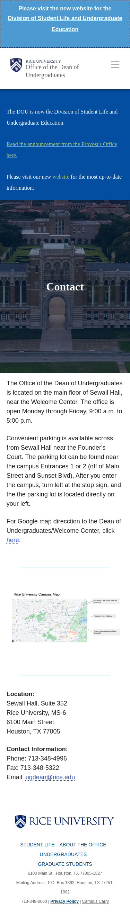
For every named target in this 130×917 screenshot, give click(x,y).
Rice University (43, 61)
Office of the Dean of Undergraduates (52, 71)
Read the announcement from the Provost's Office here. (62, 149)
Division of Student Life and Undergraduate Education (65, 23)
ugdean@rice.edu (50, 777)
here (13, 540)
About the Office (83, 844)
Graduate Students (65, 864)
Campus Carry (95, 901)
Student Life (37, 844)
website (60, 177)
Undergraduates (63, 854)
